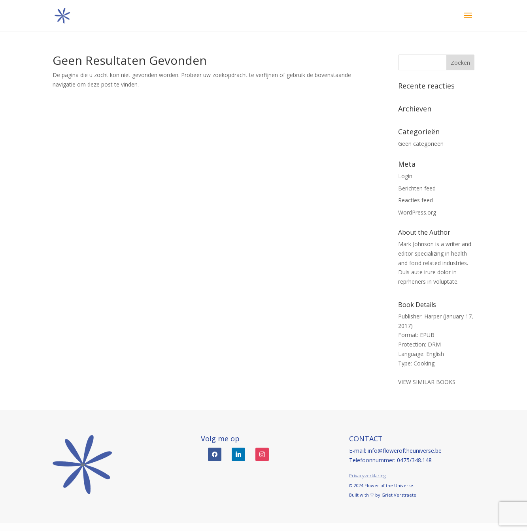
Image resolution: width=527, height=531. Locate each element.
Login (405, 176)
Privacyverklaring (367, 475)
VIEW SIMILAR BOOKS (426, 382)
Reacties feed (415, 200)
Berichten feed (417, 188)
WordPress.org (417, 212)
